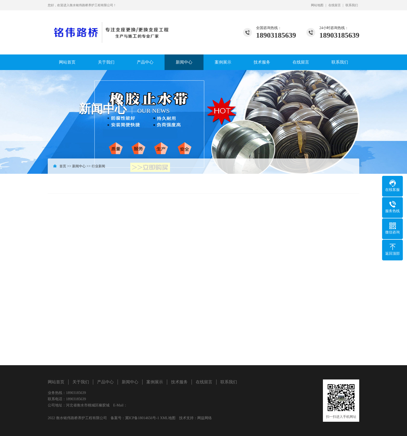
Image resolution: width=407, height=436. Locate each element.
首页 (62, 166)
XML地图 (167, 418)
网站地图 (317, 5)
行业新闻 (98, 166)
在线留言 (334, 5)
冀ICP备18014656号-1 (142, 418)
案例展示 (223, 62)
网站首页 (67, 62)
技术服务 (262, 62)
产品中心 (145, 62)
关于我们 (106, 62)
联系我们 (351, 5)
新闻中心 (184, 62)
